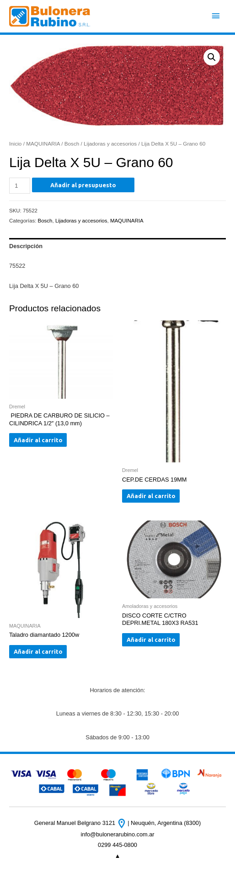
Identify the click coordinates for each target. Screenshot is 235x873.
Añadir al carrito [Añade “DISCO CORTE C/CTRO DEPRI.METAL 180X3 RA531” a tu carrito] (151, 639)
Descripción (26, 246)
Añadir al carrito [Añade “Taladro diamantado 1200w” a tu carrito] (38, 651)
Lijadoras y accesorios (110, 143)
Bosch (72, 143)
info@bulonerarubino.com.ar (117, 834)
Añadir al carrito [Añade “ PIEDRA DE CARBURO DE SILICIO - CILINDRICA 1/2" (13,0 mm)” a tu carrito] (38, 440)
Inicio (15, 143)
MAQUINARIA (43, 143)
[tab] (117, 246)
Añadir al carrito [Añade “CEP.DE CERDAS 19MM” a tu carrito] (151, 496)
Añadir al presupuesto (83, 185)
